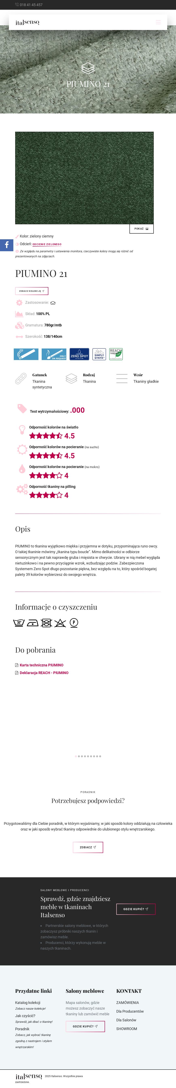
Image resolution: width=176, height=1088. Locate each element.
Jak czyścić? (25, 1016)
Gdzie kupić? (135, 909)
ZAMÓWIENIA (127, 1002)
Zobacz (88, 847)
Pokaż (142, 228)
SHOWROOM (126, 1029)
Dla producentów (130, 1011)
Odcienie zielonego (47, 244)
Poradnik (22, 1029)
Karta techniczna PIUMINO (41, 665)
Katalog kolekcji (27, 1002)
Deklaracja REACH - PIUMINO (44, 673)
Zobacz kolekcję (31, 291)
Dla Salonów (126, 1020)
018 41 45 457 (31, 5)
